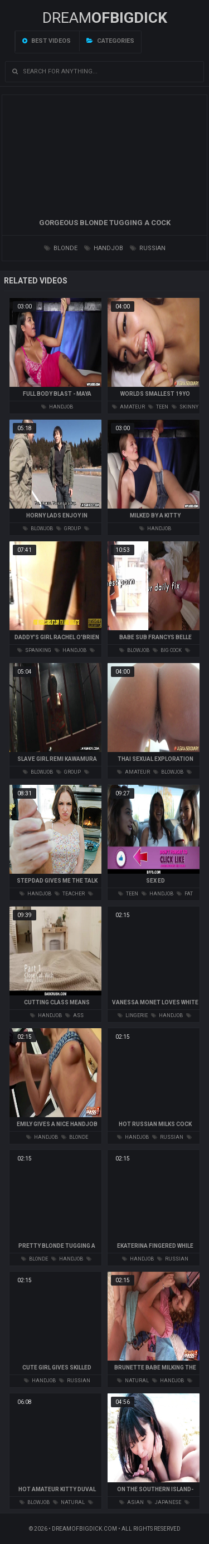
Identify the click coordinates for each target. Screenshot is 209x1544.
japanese (164, 1502)
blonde (60, 248)
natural (133, 1380)
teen (158, 407)
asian (131, 1502)
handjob (103, 248)
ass (74, 1015)
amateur (128, 407)
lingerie (133, 1015)
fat (185, 893)
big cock (167, 650)
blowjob (38, 528)
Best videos (46, 40)
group (68, 528)
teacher (70, 893)
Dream (104, 18)
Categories (110, 40)
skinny (185, 407)
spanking (34, 650)
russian (148, 248)
